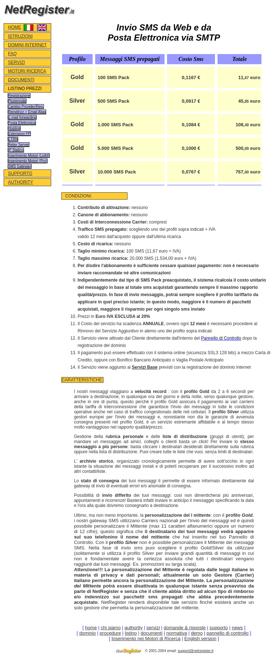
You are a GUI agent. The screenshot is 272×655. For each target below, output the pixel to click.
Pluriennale (17, 101)
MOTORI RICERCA (27, 71)
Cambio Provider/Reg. (26, 107)
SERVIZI (16, 62)
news (237, 627)
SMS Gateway (19, 166)
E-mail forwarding (22, 117)
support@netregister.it (195, 651)
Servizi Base (145, 367)
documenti (151, 633)
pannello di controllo (228, 633)
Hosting (14, 128)
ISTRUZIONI (20, 36)
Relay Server (18, 145)
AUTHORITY (20, 182)
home (91, 627)
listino (131, 633)
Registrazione (19, 96)
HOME (14, 27)
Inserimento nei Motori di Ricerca (145, 638)
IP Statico (16, 150)
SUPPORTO (20, 173)
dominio (87, 633)
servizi (153, 627)
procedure (110, 633)
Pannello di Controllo (221, 338)
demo (197, 633)
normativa (176, 633)
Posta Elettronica (22, 123)
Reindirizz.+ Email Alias (27, 112)
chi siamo (111, 627)
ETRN (13, 139)
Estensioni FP (19, 134)
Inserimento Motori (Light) (28, 155)
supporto (219, 627)
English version (200, 638)
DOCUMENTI (21, 79)
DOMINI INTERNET (27, 45)
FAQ (12, 53)
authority (134, 627)
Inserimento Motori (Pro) (27, 161)
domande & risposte (185, 627)
